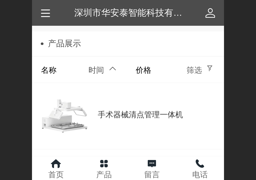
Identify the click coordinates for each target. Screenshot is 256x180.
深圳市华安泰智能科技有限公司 (137, 13)
